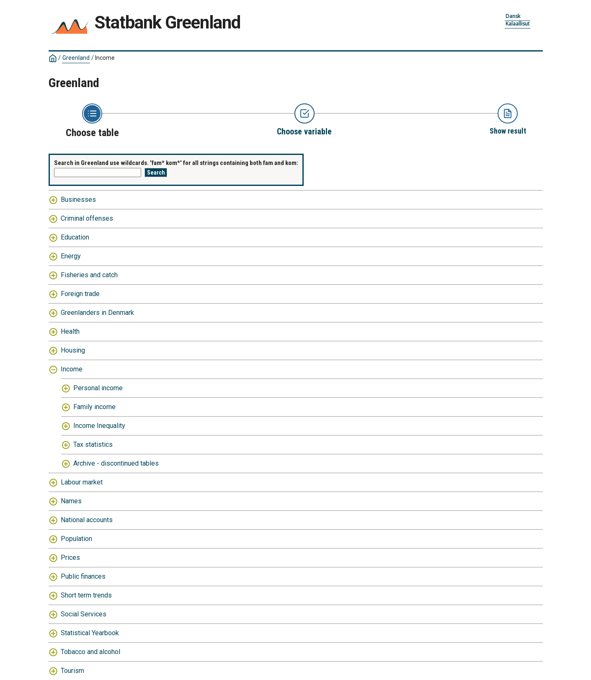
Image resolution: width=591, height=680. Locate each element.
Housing (73, 350)
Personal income (98, 388)
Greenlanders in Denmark (97, 313)
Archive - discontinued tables (116, 463)
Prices (70, 558)
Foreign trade (80, 294)
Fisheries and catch (89, 275)
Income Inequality (99, 426)
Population (76, 539)
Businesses (78, 199)
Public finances (83, 576)
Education (75, 237)
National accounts (87, 520)
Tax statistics (93, 444)
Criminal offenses (87, 218)
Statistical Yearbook (90, 633)
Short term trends (86, 595)
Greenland (76, 57)
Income (105, 57)
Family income (94, 407)
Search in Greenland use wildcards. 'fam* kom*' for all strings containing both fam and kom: (176, 163)
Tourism (72, 671)
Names (71, 501)
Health (70, 331)
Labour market (82, 482)
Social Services (83, 614)
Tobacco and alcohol (90, 652)
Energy (71, 256)
